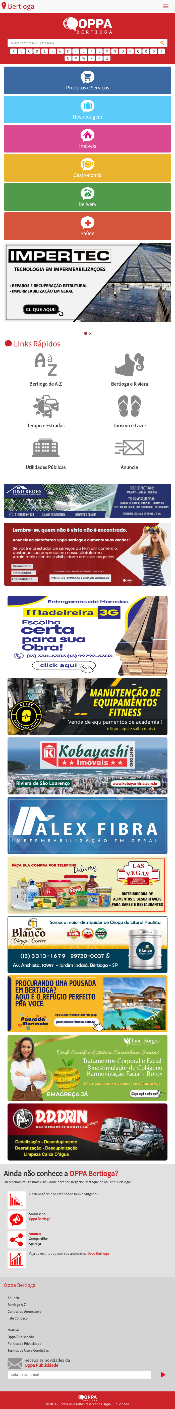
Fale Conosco (18, 1318)
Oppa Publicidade (21, 1337)
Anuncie (14, 1298)
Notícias (13, 1330)
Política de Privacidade (24, 1343)
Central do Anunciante (24, 1311)
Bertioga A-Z (17, 1304)
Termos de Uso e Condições (28, 1350)
